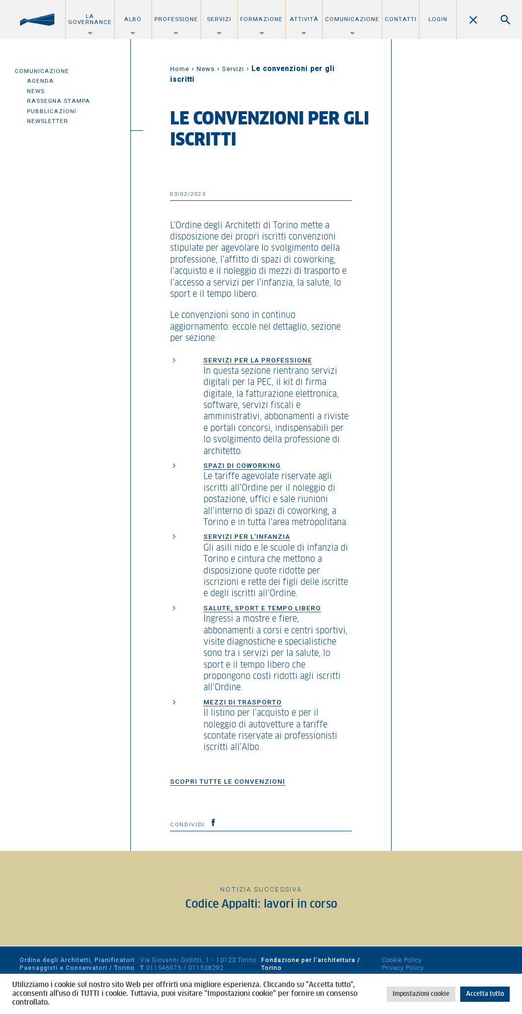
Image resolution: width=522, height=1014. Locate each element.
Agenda (40, 80)
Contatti (401, 19)
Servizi (219, 19)
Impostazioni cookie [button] (421, 994)
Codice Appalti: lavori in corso (261, 904)
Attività (304, 19)
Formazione (261, 19)
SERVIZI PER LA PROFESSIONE (257, 360)
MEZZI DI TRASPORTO (242, 702)
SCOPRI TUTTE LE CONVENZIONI (227, 781)
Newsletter (47, 121)
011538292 (206, 967)
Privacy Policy (403, 967)
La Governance (90, 19)
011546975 (163, 967)
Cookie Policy (402, 960)
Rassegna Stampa (58, 100)
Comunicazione (352, 19)
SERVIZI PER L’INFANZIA (246, 536)
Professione (176, 19)
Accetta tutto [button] (485, 994)
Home (179, 68)
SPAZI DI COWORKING (241, 465)
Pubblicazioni (51, 111)
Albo (133, 19)
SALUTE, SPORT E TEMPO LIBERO (262, 608)
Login (437, 19)
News (36, 91)
